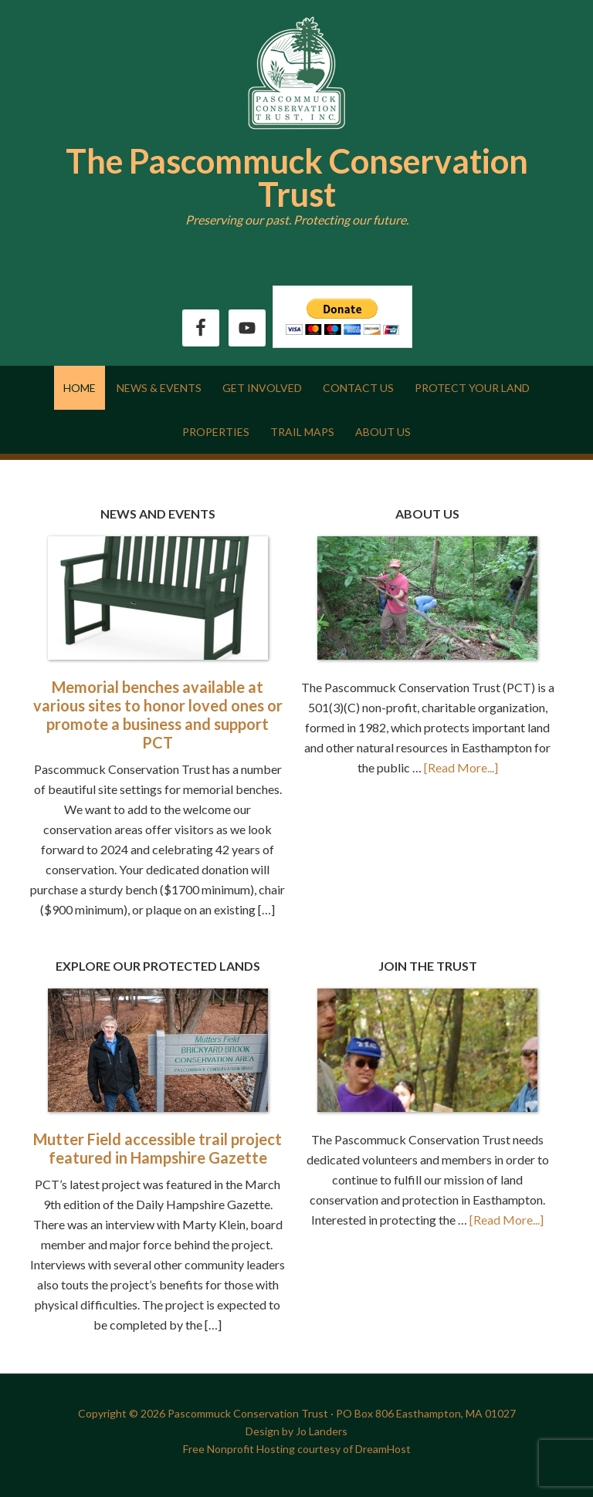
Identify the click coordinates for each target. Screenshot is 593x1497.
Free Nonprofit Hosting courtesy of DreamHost (297, 1448)
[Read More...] (461, 767)
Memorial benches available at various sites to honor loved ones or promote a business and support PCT (158, 715)
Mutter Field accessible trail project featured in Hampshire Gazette (157, 1148)
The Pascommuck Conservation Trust (297, 177)
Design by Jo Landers (296, 1431)
